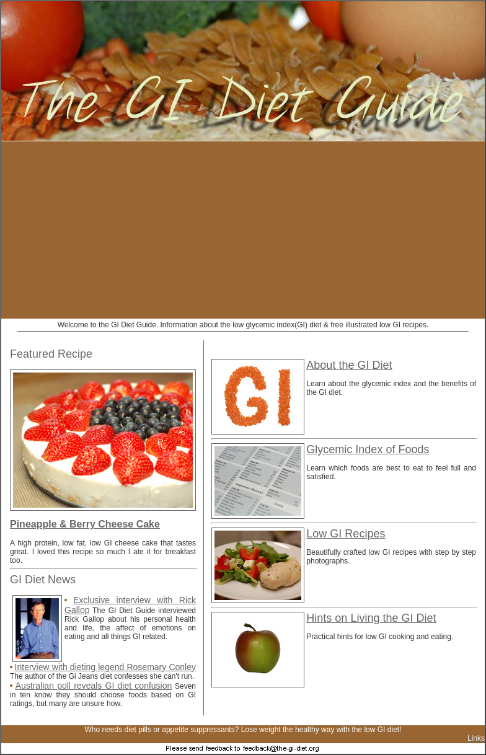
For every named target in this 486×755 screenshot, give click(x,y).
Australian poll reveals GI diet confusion (93, 686)
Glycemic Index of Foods (367, 449)
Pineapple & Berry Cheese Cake (85, 524)
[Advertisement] (160, 230)
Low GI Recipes (345, 534)
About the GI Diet (349, 365)
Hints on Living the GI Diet (371, 618)
